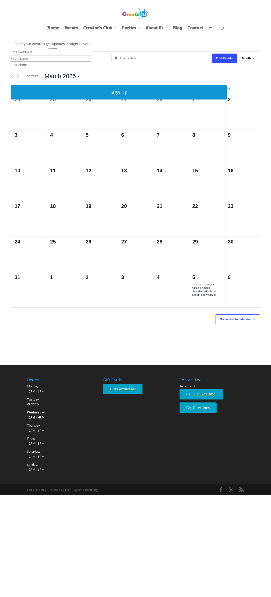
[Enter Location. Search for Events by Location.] (162, 58)
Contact (195, 28)
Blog (177, 28)
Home (53, 28)
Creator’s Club (97, 28)
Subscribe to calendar (235, 319)
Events (71, 28)
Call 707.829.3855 (201, 394)
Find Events (224, 58)
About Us (154, 28)
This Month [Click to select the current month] (31, 76)
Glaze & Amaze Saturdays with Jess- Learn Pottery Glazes (204, 291)
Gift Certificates (123, 389)
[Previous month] (12, 76)
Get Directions (198, 407)
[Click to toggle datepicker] (62, 76)
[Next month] (18, 76)
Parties (129, 28)
